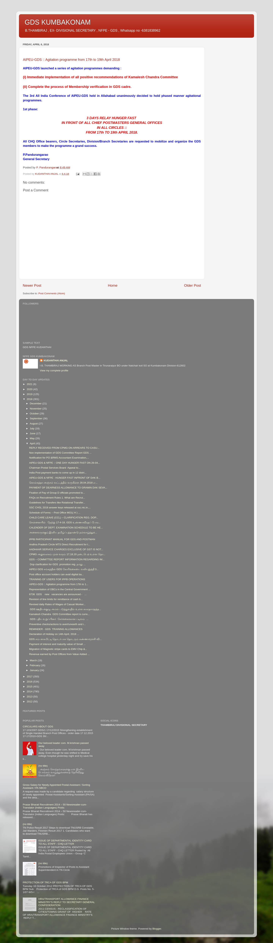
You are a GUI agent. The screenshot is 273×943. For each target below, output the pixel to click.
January (35, 670)
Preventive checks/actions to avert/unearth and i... (57, 624)
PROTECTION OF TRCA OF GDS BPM (45, 882)
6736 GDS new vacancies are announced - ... (57, 594)
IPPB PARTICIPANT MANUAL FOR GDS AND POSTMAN (62, 539)
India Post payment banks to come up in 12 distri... (57, 472)
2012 (30, 701)
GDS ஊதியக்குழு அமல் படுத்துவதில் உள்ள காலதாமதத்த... (65, 609)
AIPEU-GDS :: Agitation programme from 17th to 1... (58, 584)
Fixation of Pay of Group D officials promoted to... (57, 492)
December (36, 403)
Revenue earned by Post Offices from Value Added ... (59, 654)
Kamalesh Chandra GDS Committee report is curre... (59, 614)
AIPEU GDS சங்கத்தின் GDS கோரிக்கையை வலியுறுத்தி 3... (64, 569)
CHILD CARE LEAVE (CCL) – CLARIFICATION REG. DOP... (63, 517)
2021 (30, 384)
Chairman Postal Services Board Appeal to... (54, 467)
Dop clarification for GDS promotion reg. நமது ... (57, 564)
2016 (30, 681)
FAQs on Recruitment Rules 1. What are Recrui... (57, 497)
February (35, 665)
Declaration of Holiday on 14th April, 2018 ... (54, 634)
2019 (30, 394)
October (35, 413)
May (32, 438)
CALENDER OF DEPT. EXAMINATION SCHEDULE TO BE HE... (66, 527)
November (36, 408)
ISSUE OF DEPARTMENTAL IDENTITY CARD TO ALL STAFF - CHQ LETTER (65, 842)
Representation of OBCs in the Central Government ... (59, 589)
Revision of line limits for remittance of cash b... (56, 599)
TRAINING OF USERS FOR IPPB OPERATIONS (57, 579)
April (33, 443)
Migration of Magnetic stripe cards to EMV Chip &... (58, 649)
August (34, 423)
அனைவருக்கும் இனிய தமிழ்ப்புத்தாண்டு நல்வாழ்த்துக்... (63, 532)
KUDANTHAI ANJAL (56, 360)
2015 (30, 686)
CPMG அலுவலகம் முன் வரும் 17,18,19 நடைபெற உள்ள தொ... (67, 554)
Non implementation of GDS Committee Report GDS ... (60, 452)
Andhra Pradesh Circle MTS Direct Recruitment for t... (59, 544)
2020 (30, 389)
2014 (30, 691)
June (33, 433)
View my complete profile (54, 370)
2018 (30, 399)
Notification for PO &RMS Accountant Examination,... (59, 457)
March (34, 660)
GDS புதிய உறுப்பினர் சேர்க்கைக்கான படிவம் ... (59, 619)
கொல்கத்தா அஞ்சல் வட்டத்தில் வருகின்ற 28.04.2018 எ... (63, 482)
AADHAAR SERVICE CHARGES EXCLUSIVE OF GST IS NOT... (66, 549)
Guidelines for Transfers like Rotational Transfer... (57, 502)
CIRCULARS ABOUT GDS (38, 726)
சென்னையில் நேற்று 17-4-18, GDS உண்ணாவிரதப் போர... (64, 522)
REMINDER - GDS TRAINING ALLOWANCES (55, 629)
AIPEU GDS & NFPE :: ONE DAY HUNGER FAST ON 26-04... (64, 462)
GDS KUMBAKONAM (58, 22)
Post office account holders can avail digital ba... (56, 574)
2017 (30, 676)
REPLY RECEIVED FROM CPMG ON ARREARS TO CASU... (64, 447)
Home (112, 285)
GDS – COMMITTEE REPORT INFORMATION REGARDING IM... (67, 559)
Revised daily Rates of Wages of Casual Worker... (57, 604)
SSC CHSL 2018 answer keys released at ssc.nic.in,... (60, 507)
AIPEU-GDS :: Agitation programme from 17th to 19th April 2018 (71, 60)
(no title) (43, 765)
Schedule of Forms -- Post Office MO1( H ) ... (54, 512)
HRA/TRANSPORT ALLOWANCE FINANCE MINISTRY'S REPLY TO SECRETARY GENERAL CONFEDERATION (66, 902)
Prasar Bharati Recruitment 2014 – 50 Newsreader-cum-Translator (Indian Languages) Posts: (55, 806)
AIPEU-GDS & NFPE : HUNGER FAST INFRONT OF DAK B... (64, 477)
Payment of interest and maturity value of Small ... (57, 644)
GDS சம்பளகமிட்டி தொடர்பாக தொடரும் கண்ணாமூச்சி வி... (65, 639)
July (32, 428)
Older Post (192, 285)
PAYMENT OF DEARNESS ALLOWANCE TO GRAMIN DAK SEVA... (68, 487)
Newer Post (32, 285)
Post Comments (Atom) (51, 293)
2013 (30, 696)
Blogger (156, 928)
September (36, 418)
